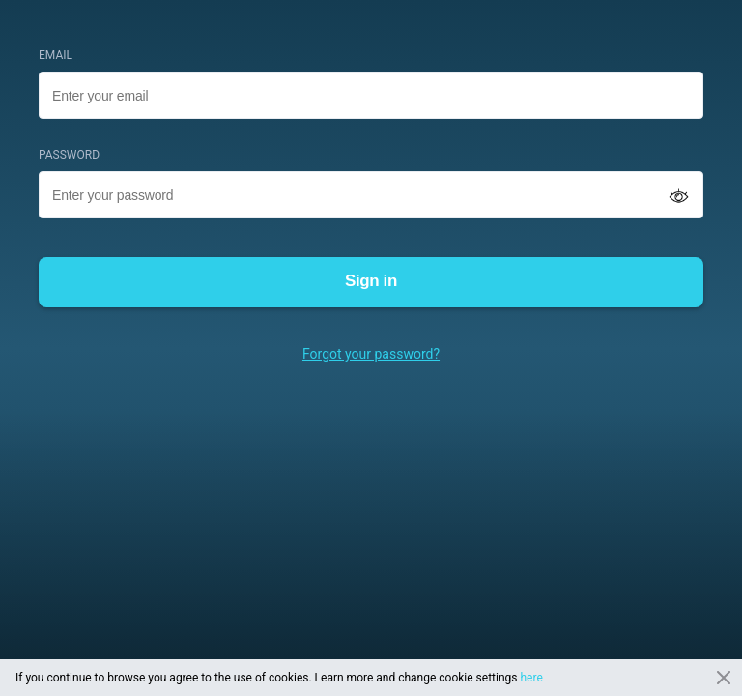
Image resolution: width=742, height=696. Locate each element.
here (531, 677)
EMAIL (55, 55)
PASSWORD (69, 154)
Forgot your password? (371, 354)
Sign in (371, 281)
